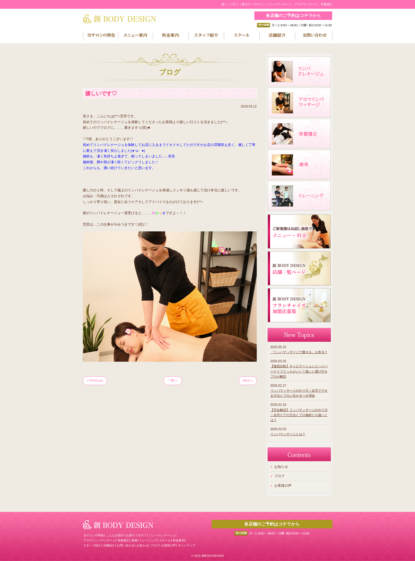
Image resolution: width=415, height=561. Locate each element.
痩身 (134, 540)
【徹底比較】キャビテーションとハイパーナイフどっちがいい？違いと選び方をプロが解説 (299, 371)
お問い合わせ (125, 545)
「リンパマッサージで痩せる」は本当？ (299, 352)
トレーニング (148, 540)
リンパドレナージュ (162, 535)
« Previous (95, 380)
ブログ (279, 476)
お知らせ (281, 467)
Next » (248, 380)
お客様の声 (283, 485)
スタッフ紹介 (92, 545)
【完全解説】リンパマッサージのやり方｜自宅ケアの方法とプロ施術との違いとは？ (299, 415)
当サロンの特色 (93, 535)
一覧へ (173, 380)
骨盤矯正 (123, 540)
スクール (165, 540)
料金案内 (179, 540)
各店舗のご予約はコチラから (293, 15)
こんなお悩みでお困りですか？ (126, 535)
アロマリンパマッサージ (99, 540)
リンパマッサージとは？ (287, 434)
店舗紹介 (109, 545)
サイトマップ (186, 545)
